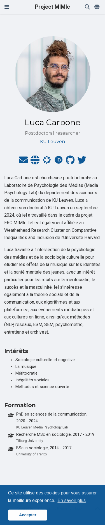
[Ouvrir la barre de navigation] (6, 7)
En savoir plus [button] (71, 500)
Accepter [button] (27, 515)
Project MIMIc (52, 7)
